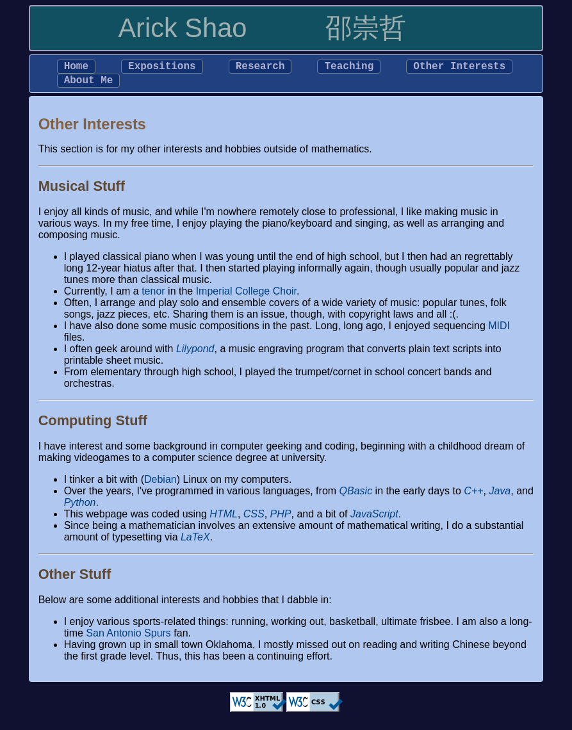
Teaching (348, 68)
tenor (153, 296)
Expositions (162, 68)
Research (260, 68)
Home (76, 68)
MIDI (499, 330)
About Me (88, 84)
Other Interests (459, 68)
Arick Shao (182, 28)
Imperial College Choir (246, 296)
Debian (160, 484)
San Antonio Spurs (128, 638)
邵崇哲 (365, 28)
